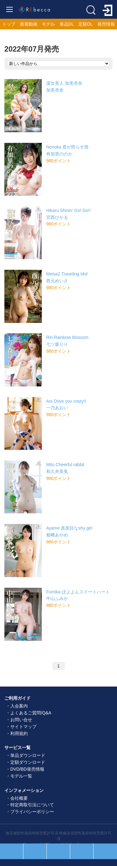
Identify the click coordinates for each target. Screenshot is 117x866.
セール (34, 851)
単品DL (67, 24)
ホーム (58, 851)
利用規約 (19, 733)
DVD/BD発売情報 (27, 769)
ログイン (105, 851)
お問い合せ (21, 719)
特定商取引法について (32, 804)
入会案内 (19, 705)
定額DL (85, 24)
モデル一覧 (21, 775)
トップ (8, 24)
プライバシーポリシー (32, 811)
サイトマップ (23, 726)
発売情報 (106, 24)
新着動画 (28, 24)
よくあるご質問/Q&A (30, 712)
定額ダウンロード (27, 762)
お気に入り (81, 851)
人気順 (11, 851)
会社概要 (19, 798)
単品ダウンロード (27, 755)
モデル (48, 24)
